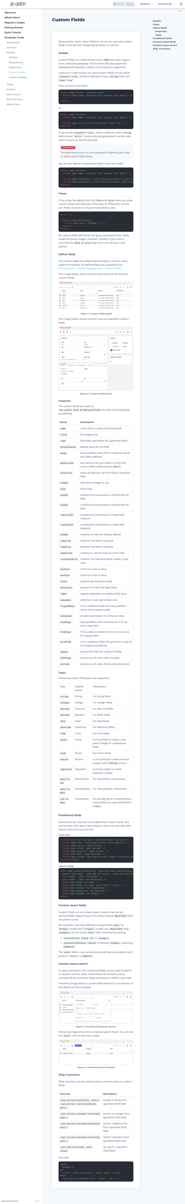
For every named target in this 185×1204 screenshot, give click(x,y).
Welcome (10, 12)
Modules (12, 47)
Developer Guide (14, 37)
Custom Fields (17, 72)
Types (158, 34)
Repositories (16, 62)
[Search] (124, 4)
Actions (11, 89)
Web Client (13, 104)
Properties (161, 31)
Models (11, 52)
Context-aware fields (164, 41)
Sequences (15, 67)
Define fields (160, 27)
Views (10, 84)
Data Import (14, 94)
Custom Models (18, 77)
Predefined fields (162, 38)
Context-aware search (165, 45)
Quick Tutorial (12, 32)
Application (13, 42)
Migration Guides (14, 22)
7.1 (179, 11)
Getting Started (13, 27)
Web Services (15, 99)
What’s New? (12, 17)
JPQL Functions (161, 48)
